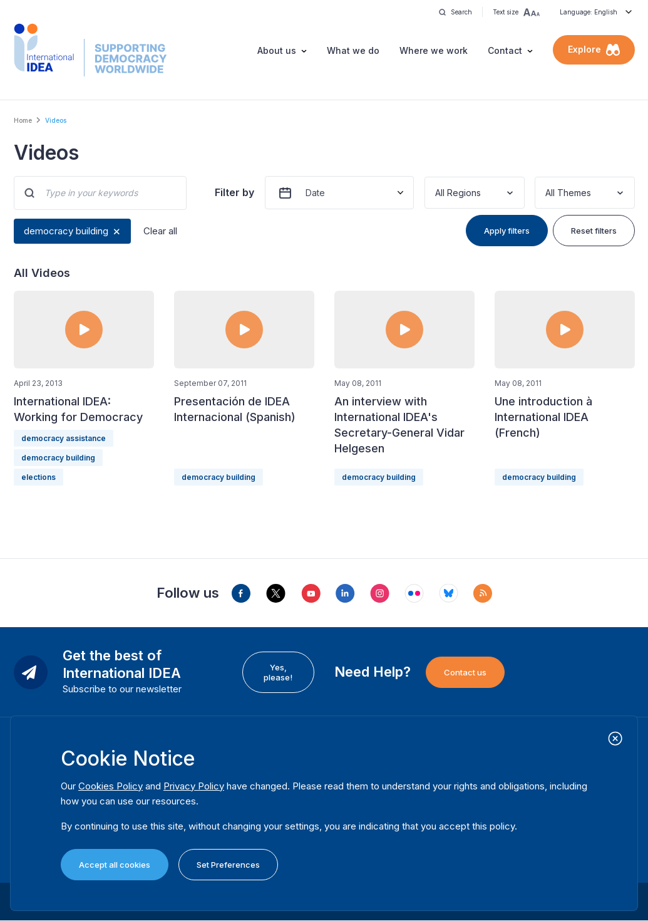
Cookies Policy (110, 786)
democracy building (66, 231)
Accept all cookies (114, 865)
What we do (353, 50)
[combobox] (436, 192)
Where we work (433, 50)
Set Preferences (228, 865)
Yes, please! (278, 672)
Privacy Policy (193, 786)
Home (23, 120)
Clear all (160, 231)
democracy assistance (63, 438)
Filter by (234, 192)
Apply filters (507, 231)
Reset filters (594, 231)
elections (38, 477)
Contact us (465, 672)
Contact (505, 50)
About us (276, 50)
